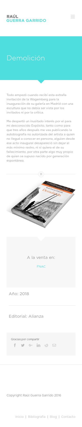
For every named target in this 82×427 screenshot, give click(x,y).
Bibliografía (36, 416)
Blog (53, 416)
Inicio (19, 416)
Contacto (68, 416)
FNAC (41, 266)
